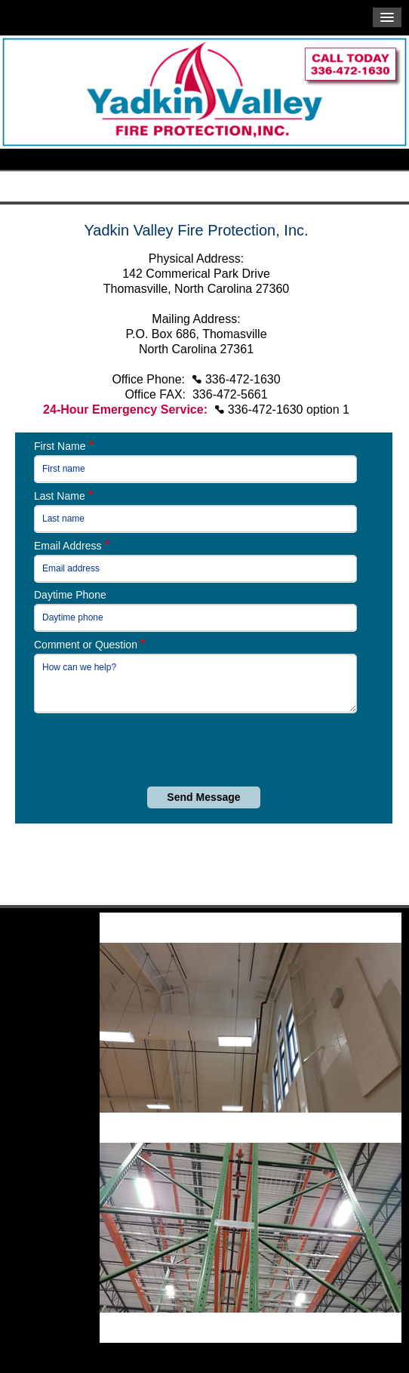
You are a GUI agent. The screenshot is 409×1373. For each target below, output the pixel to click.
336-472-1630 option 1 (288, 409)
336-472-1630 (243, 379)
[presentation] (160, 749)
